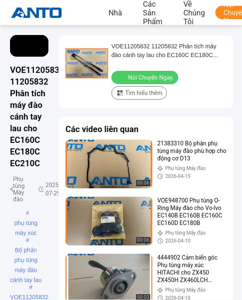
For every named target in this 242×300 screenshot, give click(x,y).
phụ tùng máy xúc (26, 224)
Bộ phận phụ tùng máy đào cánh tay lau (26, 251)
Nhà (115, 12)
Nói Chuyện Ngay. (145, 77)
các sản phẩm (153, 12)
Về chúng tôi (194, 12)
